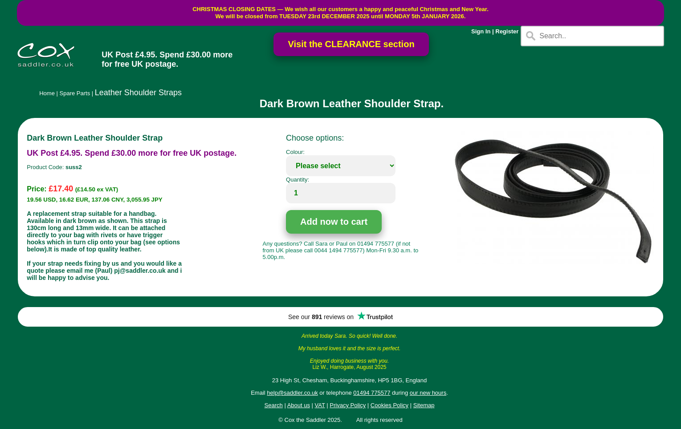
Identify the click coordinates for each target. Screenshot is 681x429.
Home (47, 93)
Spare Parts (75, 93)
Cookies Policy (389, 405)
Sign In (480, 31)
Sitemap (424, 405)
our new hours (428, 392)
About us (298, 405)
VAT (320, 405)
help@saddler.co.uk (292, 392)
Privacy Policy (348, 405)
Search (274, 405)
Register (506, 31)
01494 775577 (371, 392)
